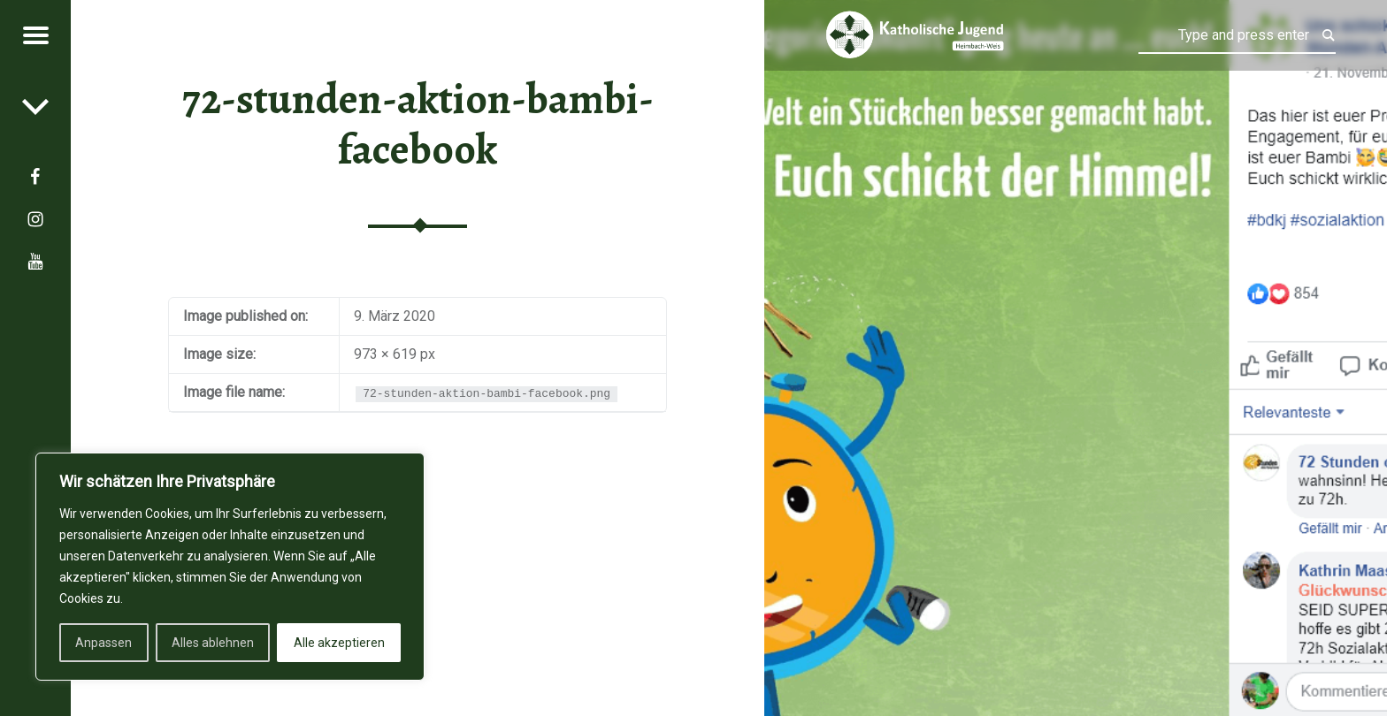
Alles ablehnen (213, 643)
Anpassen (103, 643)
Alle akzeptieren (339, 643)
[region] (230, 567)
